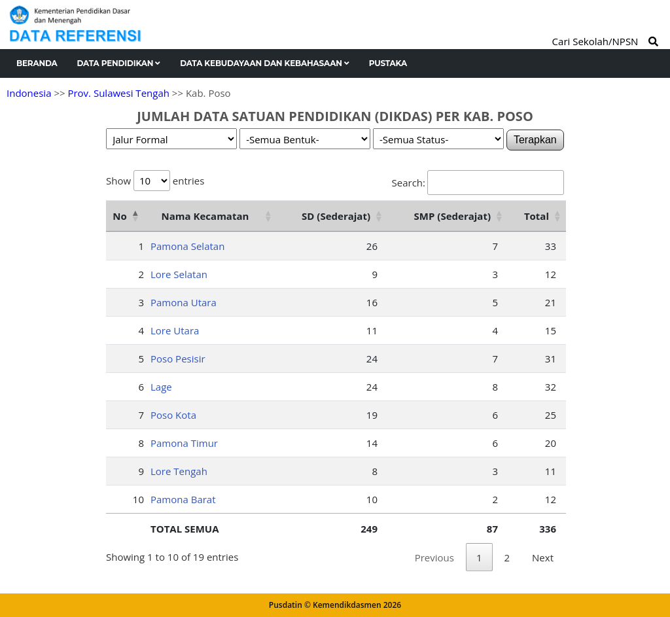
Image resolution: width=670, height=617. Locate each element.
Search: (478, 182)
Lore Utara (174, 330)
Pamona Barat (183, 499)
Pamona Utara (183, 302)
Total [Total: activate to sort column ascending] (536, 215)
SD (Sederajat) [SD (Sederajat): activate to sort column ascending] (336, 215)
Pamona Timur (184, 443)
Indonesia (29, 92)
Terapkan (535, 139)
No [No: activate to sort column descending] (119, 215)
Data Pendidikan (119, 63)
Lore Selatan (178, 274)
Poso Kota (173, 414)
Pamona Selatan (187, 246)
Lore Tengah (178, 471)
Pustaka (388, 63)
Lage (161, 386)
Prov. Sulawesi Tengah (118, 92)
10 (138, 499)
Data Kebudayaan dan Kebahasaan (264, 63)
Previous (434, 557)
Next (543, 557)
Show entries (155, 180)
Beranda (37, 63)
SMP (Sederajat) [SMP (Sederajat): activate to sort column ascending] (452, 215)
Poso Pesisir (177, 358)
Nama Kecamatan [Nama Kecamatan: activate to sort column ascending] (205, 215)
